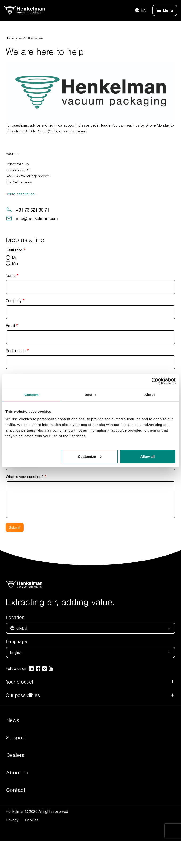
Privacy (13, 820)
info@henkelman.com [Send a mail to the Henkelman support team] (37, 218)
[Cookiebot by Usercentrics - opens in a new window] (155, 381)
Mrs (15, 263)
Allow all (147, 456)
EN (140, 10)
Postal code (16, 350)
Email (10, 325)
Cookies (31, 820)
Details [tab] (90, 395)
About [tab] (149, 395)
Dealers (15, 755)
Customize (90, 456)
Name (11, 275)
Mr (14, 257)
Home (10, 38)
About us (17, 773)
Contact (15, 790)
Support (16, 738)
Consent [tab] (31, 395)
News (12, 720)
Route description (20, 194)
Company (13, 300)
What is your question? (25, 476)
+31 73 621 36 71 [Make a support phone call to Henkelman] (32, 210)
